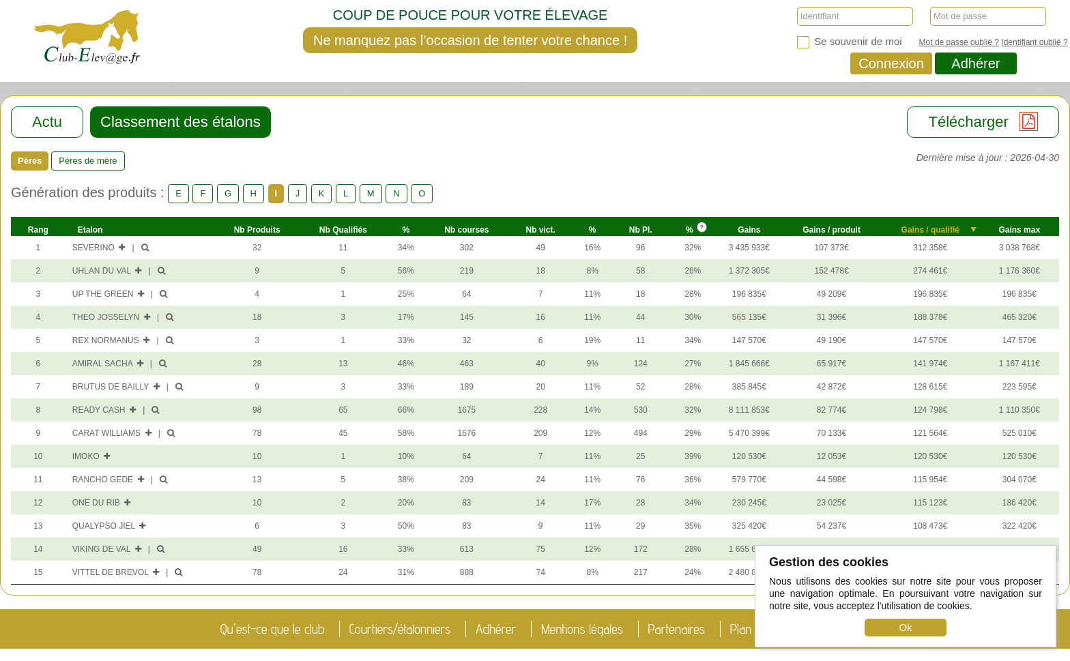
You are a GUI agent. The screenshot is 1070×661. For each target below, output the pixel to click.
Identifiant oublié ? (1034, 42)
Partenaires (677, 629)
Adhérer (975, 63)
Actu (47, 121)
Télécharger (983, 121)
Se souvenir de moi (849, 41)
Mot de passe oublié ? (959, 42)
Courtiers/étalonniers (400, 629)
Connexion (891, 63)
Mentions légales (582, 629)
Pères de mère (88, 161)
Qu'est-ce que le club (272, 629)
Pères (30, 161)
